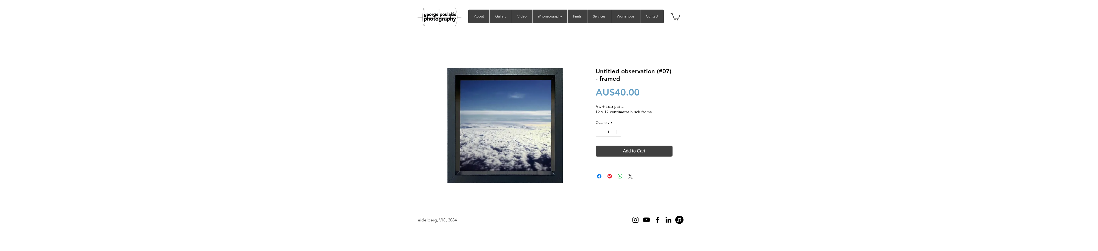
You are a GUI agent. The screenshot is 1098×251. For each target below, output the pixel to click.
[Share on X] (630, 176)
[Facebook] (657, 220)
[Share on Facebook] (599, 176)
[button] (500, 16)
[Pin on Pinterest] (609, 176)
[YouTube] (646, 220)
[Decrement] (599, 132)
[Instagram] (635, 220)
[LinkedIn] (668, 220)
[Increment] (617, 132)
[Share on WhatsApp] (620, 176)
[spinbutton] (608, 132)
